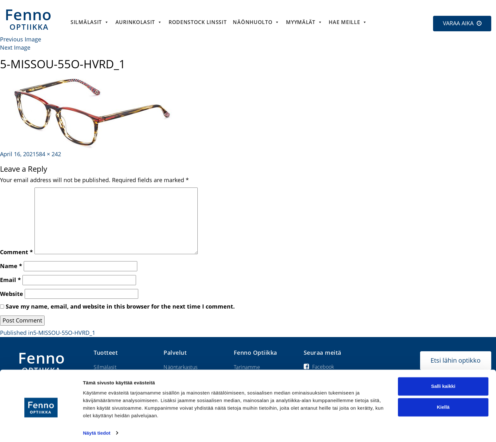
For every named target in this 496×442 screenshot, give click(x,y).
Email (10, 280)
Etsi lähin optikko (455, 360)
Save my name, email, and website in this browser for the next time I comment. (120, 306)
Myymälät (304, 22)
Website (11, 294)
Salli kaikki (443, 383)
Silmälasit (90, 22)
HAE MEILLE (348, 22)
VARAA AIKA (458, 23)
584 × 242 (48, 154)
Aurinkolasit (138, 22)
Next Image (15, 47)
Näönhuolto (256, 22)
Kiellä (443, 403)
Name (11, 266)
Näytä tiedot (96, 429)
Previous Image (20, 39)
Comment (16, 252)
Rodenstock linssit (198, 22)
